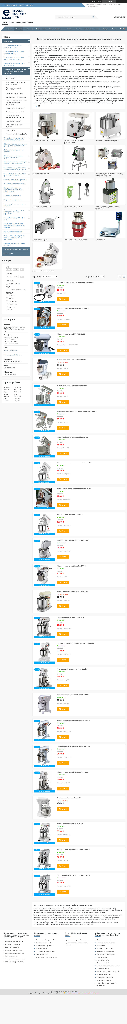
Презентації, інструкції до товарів (16, 249)
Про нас (78, 29)
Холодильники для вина (13, 950)
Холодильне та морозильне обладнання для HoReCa (14, 58)
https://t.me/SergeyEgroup (13, 361)
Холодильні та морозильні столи (47, 957)
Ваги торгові (10, 130)
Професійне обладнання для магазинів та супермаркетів (14, 139)
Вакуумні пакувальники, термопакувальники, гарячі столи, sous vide (13, 190)
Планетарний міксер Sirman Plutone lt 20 (73, 875)
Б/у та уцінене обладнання (13, 231)
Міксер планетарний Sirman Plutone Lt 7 (73, 540)
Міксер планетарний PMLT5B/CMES (71, 334)
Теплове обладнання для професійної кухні (13, 46)
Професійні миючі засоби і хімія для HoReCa (15, 244)
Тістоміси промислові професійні (13, 89)
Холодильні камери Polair (44, 946)
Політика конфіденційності (90, 993)
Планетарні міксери (103, 974)
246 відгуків (97, 1)
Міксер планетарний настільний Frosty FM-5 (75, 463)
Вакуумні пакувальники (105, 948)
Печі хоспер (101, 946)
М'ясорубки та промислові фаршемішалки (15, 83)
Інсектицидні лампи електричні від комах (15, 205)
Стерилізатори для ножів (13, 200)
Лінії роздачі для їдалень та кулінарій (14, 151)
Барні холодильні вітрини (14, 942)
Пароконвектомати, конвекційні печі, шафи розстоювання (15, 163)
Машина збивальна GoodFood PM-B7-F (72, 360)
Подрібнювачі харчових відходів (14, 126)
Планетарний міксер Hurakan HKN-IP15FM (73, 746)
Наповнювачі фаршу (13, 121)
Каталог (19, 29)
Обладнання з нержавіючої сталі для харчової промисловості (15, 145)
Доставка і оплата (55, 29)
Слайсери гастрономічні (12, 196)
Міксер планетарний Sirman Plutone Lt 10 (73, 849)
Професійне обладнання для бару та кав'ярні (14, 64)
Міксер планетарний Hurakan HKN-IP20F (73, 772)
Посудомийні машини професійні (15, 180)
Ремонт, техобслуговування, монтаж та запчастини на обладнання (14, 237)
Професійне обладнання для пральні (14, 219)
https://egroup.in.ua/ (11, 350)
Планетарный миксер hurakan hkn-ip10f (73, 669)
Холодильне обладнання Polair (46, 940)
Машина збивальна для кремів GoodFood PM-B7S (76, 411)
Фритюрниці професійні (105, 977)
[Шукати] (93, 17)
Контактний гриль (103, 969)
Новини (114, 29)
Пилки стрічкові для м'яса (15, 108)
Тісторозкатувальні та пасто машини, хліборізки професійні (16, 103)
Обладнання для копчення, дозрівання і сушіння (13, 157)
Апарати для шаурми (104, 980)
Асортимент (8, 41)
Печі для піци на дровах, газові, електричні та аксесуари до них (15, 169)
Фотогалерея (41, 29)
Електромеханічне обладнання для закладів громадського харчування (15, 71)
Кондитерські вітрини (12, 944)
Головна (9, 29)
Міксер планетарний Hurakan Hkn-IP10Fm (73, 721)
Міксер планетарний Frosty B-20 (70, 824)
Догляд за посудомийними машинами (79, 940)
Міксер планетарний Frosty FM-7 (70, 514)
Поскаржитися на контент (72, 993)
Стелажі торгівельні (12, 947)
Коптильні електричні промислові (108, 966)
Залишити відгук (119, 17)
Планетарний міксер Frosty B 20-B (70, 617)
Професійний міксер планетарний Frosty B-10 (75, 643)
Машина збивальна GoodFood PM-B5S (72, 386)
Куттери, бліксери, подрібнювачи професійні (15, 116)
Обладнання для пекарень (106, 954)
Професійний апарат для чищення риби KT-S (75, 282)
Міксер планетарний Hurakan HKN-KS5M (73, 308)
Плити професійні (103, 963)
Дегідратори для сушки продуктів (108, 971)
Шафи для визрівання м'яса (106, 951)
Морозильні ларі (41, 948)
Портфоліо (29, 29)
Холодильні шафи (11, 956)
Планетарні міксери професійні (13, 78)
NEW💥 (122, 29)
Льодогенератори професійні (14, 184)
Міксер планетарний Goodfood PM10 (71, 566)
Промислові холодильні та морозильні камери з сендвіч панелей (14, 225)
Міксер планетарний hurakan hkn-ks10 (72, 592)
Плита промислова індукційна (107, 940)
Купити (64, 299)
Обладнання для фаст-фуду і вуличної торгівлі (14, 52)
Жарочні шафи (102, 957)
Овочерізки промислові (14, 93)
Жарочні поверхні (103, 960)
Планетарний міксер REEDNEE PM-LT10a (73, 695)
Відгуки (105, 29)
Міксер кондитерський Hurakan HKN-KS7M (74, 489)
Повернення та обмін (92, 29)
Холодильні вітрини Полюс (14, 962)
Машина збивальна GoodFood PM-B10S (72, 437)
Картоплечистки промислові (16, 97)
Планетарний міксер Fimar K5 (69, 798)
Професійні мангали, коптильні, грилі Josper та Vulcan (15, 175)
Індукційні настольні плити (106, 943)
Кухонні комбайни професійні (16, 134)
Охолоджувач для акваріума (45, 951)
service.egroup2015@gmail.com (13, 355)
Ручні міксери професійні (15, 112)
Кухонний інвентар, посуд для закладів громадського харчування (14, 212)
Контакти (68, 29)
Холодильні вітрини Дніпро (14, 953)
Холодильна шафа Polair (44, 943)
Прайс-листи (8, 254)
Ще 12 (10, 310)
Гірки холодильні (41, 954)
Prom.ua (74, 991)
